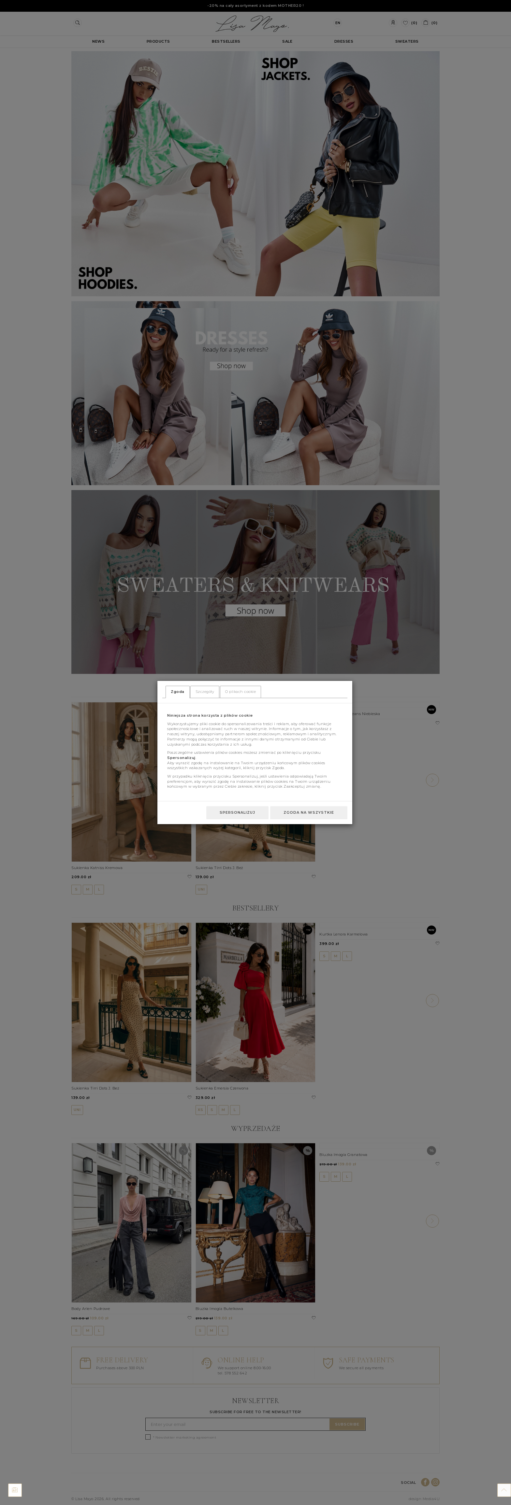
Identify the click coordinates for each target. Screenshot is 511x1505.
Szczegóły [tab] (205, 691)
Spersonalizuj (237, 812)
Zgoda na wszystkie (309, 812)
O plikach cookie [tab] (240, 691)
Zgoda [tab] (177, 691)
